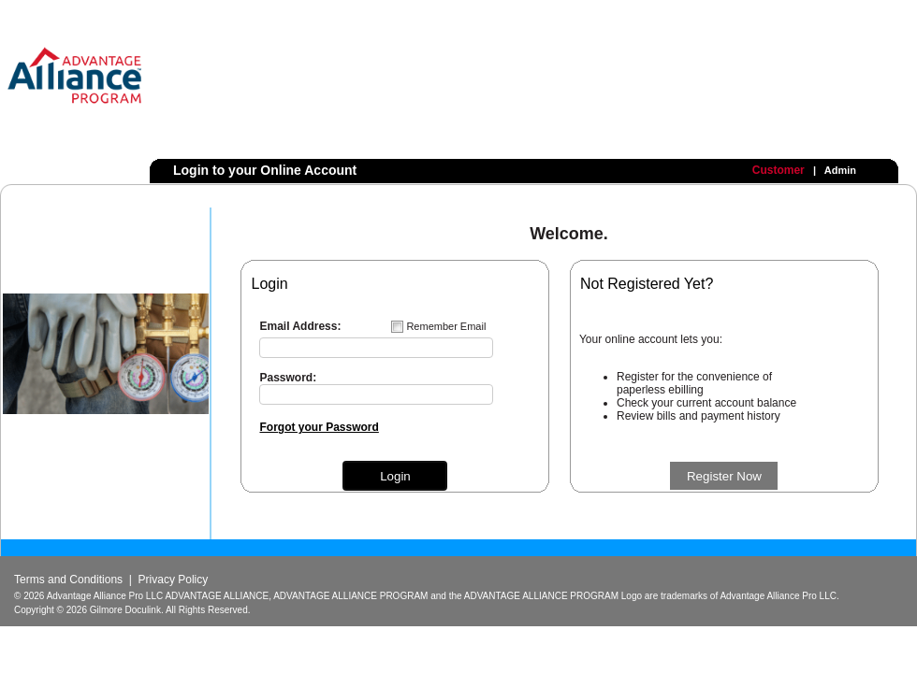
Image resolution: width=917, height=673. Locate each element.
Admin (840, 170)
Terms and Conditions (68, 579)
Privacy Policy (173, 579)
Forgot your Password (318, 427)
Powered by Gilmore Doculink (822, 654)
